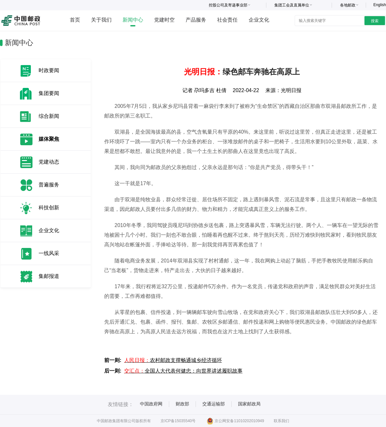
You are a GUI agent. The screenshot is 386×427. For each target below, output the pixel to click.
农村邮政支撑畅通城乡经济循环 (173, 360)
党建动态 (49, 162)
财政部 (182, 403)
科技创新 (49, 207)
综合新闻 (49, 116)
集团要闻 (49, 93)
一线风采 (49, 253)
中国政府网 (151, 403)
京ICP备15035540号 (178, 421)
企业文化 (259, 20)
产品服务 (196, 20)
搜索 (375, 21)
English (379, 5)
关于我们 (101, 20)
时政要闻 (49, 70)
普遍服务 (49, 184)
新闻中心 (133, 20)
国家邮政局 (249, 403)
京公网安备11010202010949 (235, 421)
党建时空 (164, 20)
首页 (75, 20)
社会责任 (227, 20)
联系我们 (281, 421)
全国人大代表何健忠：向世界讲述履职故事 (183, 371)
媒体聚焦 (49, 139)
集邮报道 (49, 276)
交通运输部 (213, 403)
